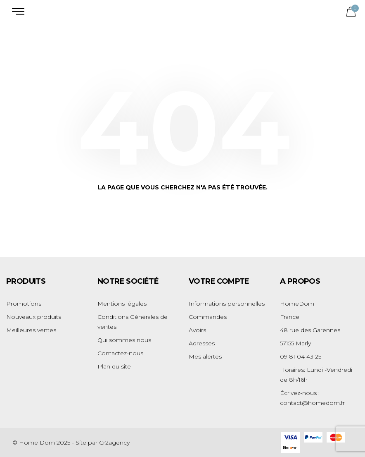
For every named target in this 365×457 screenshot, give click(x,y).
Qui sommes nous (124, 340)
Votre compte (219, 281)
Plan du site (114, 366)
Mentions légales (122, 303)
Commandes (208, 317)
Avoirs (197, 330)
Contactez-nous (120, 353)
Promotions (23, 303)
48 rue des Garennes (310, 330)
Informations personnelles (227, 303)
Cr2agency (114, 442)
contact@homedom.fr (312, 403)
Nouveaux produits (33, 317)
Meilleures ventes (31, 330)
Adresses (202, 343)
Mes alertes (205, 356)
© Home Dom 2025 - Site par (55, 442)
